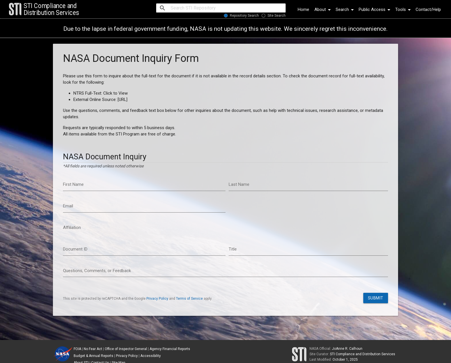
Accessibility (150, 356)
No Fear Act (93, 349)
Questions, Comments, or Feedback (97, 270)
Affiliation (72, 227)
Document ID (75, 249)
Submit (375, 298)
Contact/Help (428, 9)
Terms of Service (189, 299)
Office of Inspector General (126, 349)
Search (346, 9)
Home (303, 9)
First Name (73, 184)
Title (233, 249)
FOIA (77, 349)
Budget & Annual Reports (93, 356)
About (323, 9)
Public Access (375, 9)
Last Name (239, 184)
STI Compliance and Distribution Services (362, 354)
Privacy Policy (157, 299)
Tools (404, 9)
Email (68, 206)
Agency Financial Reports (170, 349)
